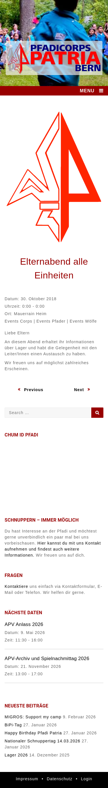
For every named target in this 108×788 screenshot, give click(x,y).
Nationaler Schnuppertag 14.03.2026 (42, 741)
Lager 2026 (16, 755)
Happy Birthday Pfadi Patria (33, 733)
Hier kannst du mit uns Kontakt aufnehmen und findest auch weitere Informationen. (53, 549)
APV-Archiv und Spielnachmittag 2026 (47, 658)
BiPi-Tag (13, 725)
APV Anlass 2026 (24, 624)
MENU (87, 90)
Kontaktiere (16, 586)
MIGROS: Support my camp (33, 717)
